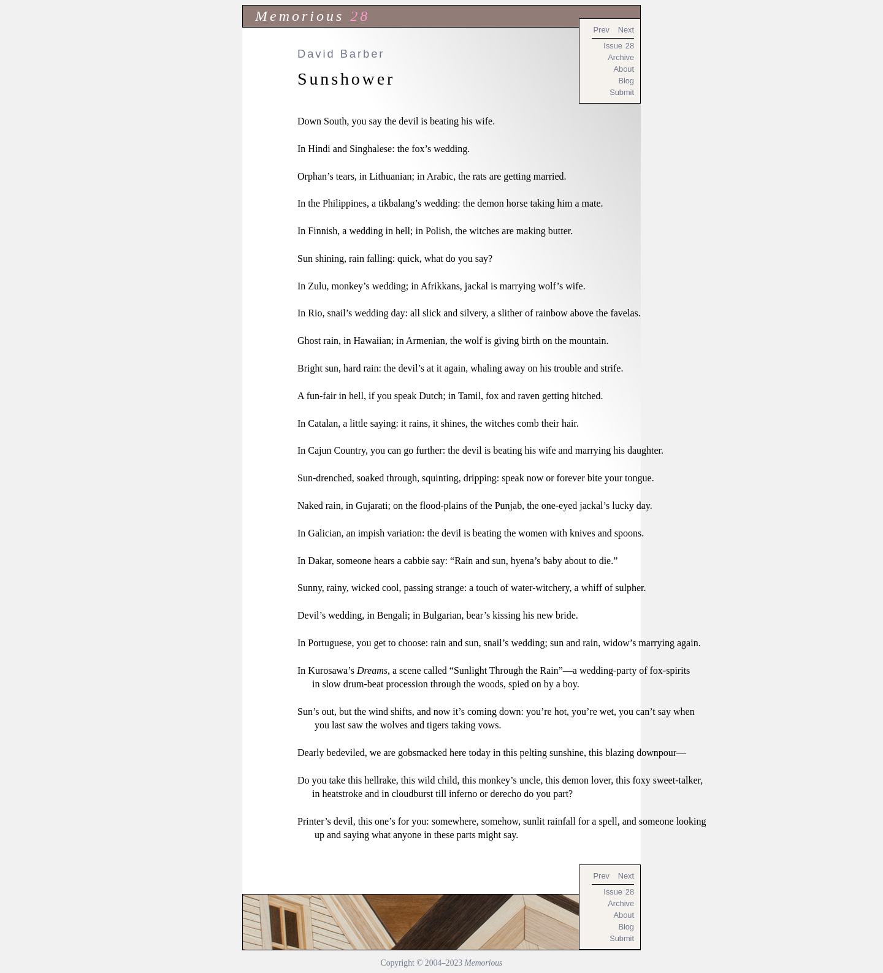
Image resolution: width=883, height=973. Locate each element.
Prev (602, 29)
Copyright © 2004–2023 (442, 962)
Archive (621, 57)
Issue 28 (618, 45)
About (624, 69)
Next (626, 29)
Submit (622, 92)
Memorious (299, 16)
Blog (626, 80)
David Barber (340, 53)
